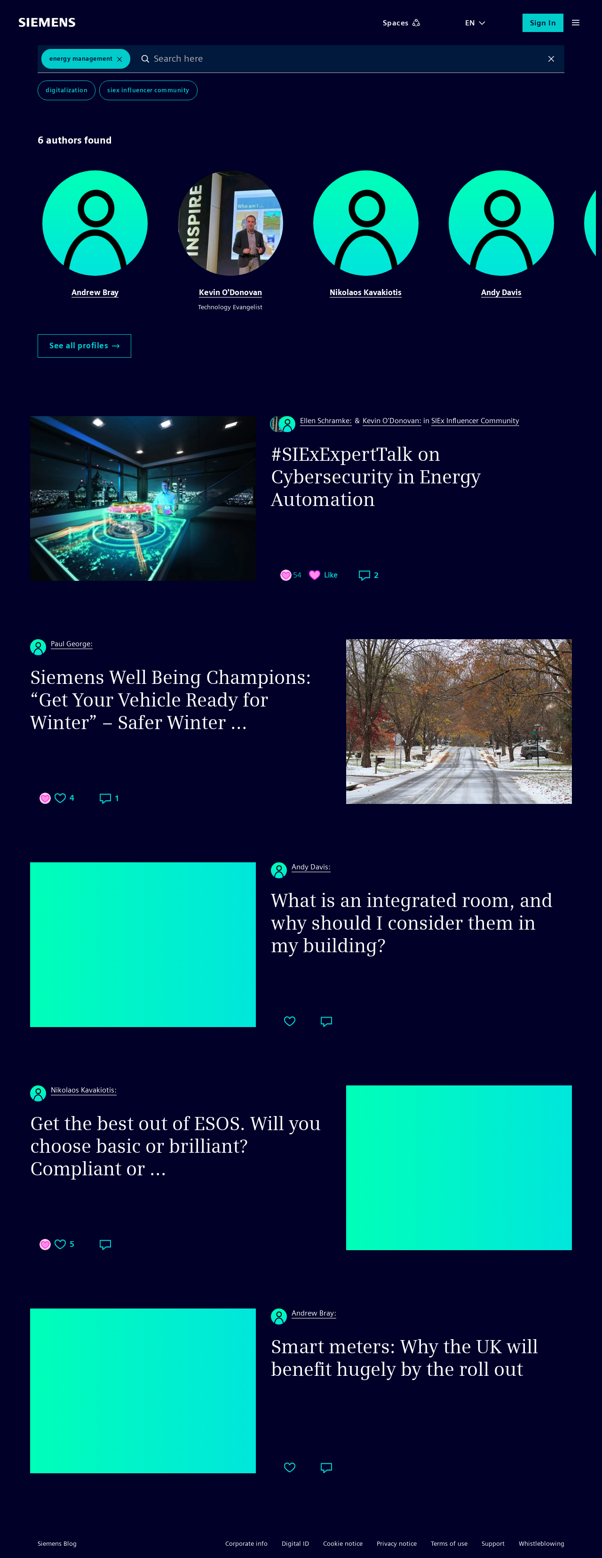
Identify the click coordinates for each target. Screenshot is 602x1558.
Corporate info (246, 1543)
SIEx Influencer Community (148, 90)
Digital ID (295, 1543)
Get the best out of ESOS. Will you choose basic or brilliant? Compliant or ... (175, 1146)
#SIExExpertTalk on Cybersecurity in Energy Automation (376, 477)
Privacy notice (397, 1543)
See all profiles (84, 345)
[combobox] (348, 59)
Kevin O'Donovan (230, 292)
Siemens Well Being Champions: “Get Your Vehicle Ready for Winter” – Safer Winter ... (170, 700)
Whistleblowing (541, 1543)
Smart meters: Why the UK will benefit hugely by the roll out (404, 1358)
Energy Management (81, 58)
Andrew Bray (95, 292)
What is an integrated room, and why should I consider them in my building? (412, 923)
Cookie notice (343, 1543)
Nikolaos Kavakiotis (366, 292)
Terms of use (449, 1543)
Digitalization (66, 90)
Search (145, 58)
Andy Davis (501, 292)
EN (470, 22)
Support (493, 1543)
